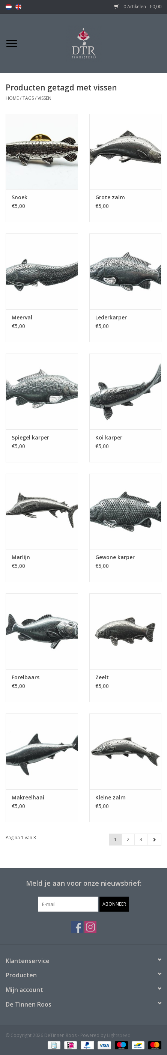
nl (9, 7)
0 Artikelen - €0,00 (137, 6)
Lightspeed (119, 1035)
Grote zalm (110, 197)
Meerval (22, 317)
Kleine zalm (110, 797)
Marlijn (21, 557)
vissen (44, 98)
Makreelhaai (28, 797)
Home (12, 98)
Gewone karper (115, 557)
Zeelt (102, 677)
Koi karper (108, 437)
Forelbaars (25, 677)
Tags (28, 98)
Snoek (19, 197)
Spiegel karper (30, 437)
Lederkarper (111, 317)
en (18, 7)
